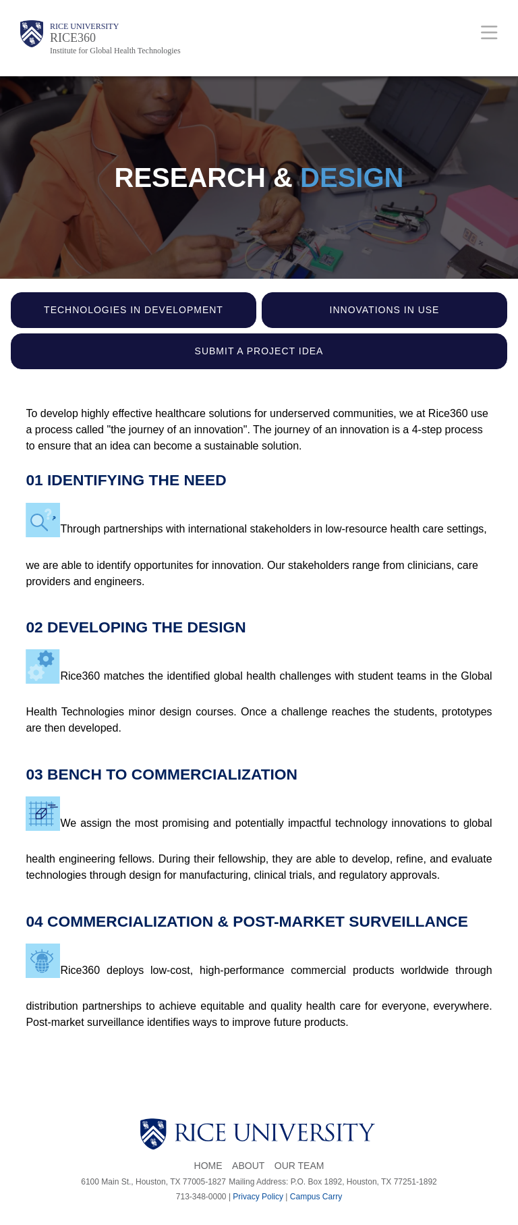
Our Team (299, 1165)
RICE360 (73, 38)
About (248, 1165)
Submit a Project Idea (259, 351)
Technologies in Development (133, 309)
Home (208, 1165)
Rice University (84, 26)
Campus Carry (316, 1196)
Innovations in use (385, 309)
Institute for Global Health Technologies (115, 50)
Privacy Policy (258, 1196)
